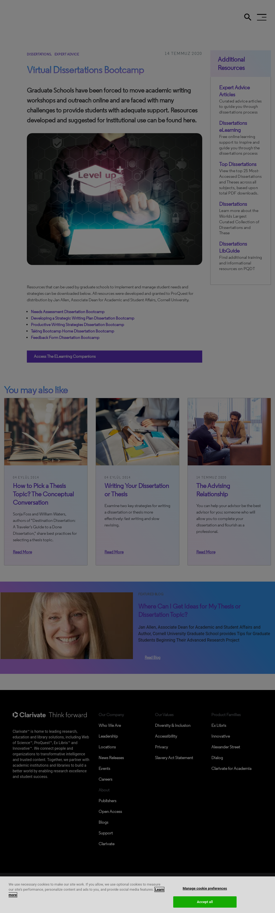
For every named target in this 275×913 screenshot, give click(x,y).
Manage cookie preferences (205, 901)
